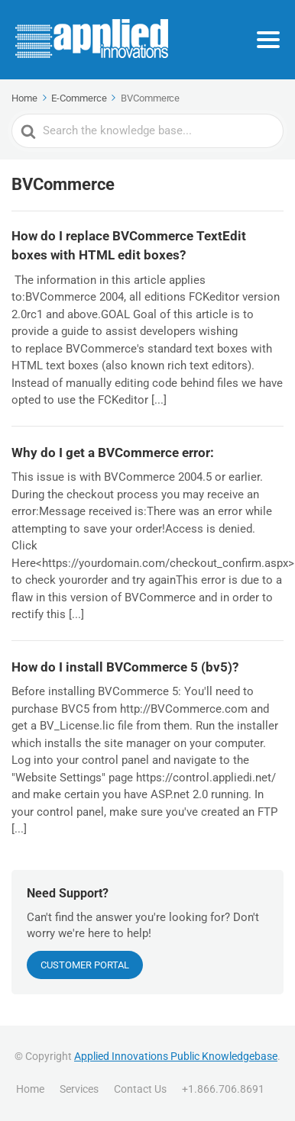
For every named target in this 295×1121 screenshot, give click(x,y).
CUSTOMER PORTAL (85, 965)
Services (79, 1089)
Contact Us (140, 1089)
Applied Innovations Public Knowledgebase (175, 1056)
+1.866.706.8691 (223, 1089)
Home (30, 1089)
